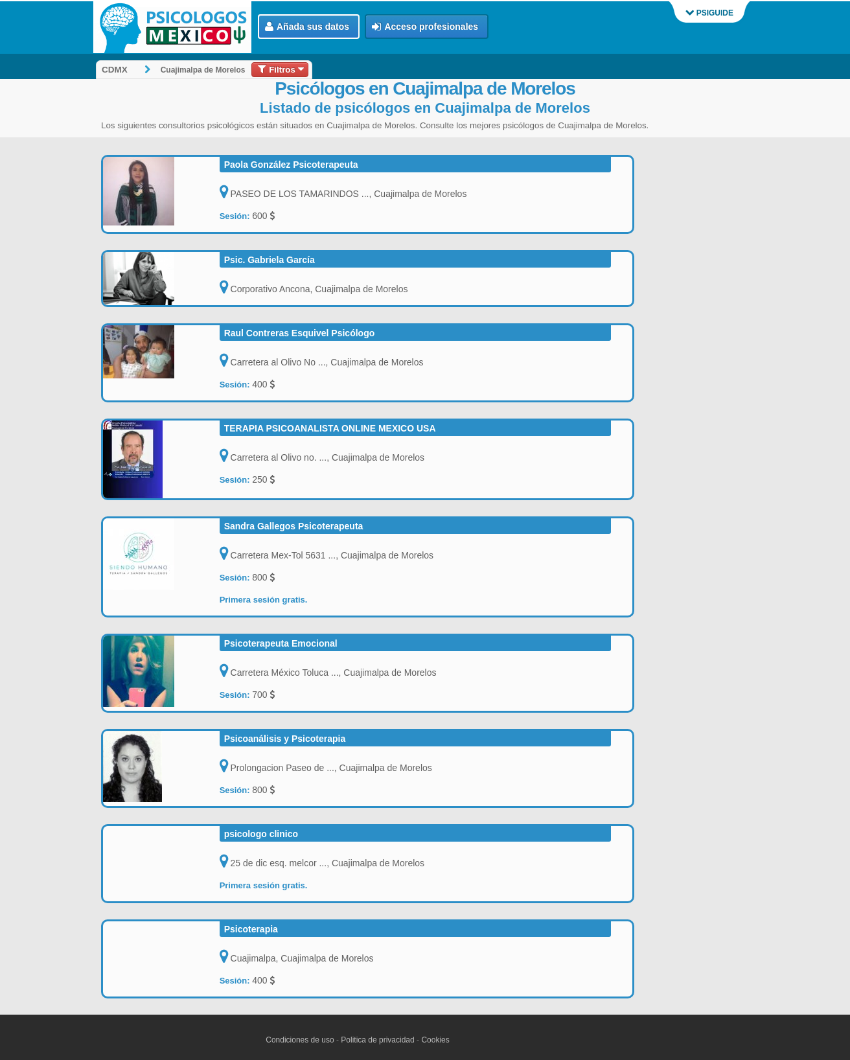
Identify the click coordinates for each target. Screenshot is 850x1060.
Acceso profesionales (425, 26)
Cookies (435, 1039)
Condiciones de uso (300, 1039)
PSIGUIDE (709, 12)
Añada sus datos (307, 26)
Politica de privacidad (377, 1039)
